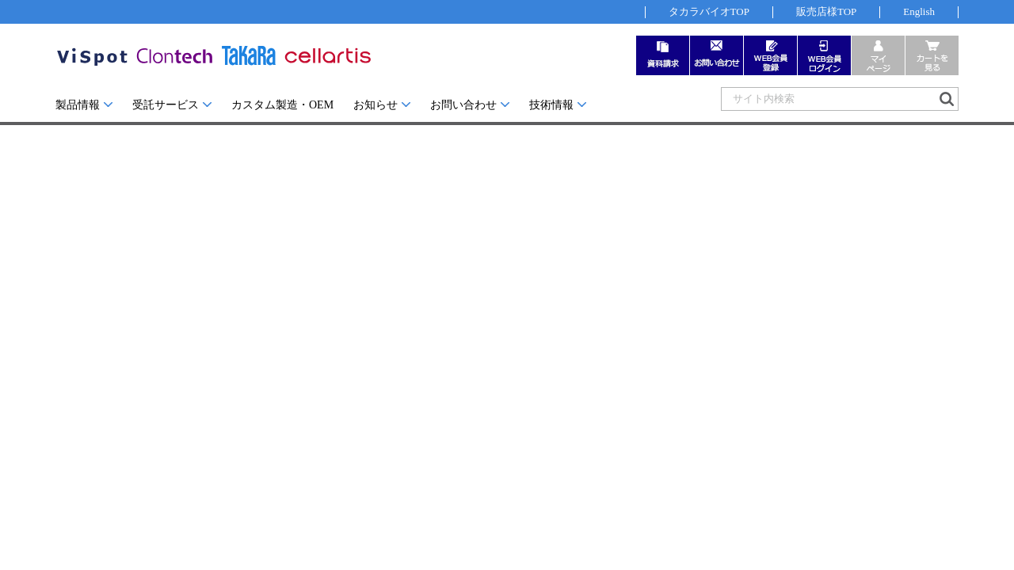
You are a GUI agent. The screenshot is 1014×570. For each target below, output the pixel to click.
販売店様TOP (826, 11)
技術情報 (551, 105)
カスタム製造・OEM (282, 105)
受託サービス (165, 105)
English (919, 11)
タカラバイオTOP (709, 11)
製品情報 (77, 105)
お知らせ (375, 105)
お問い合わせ (463, 105)
